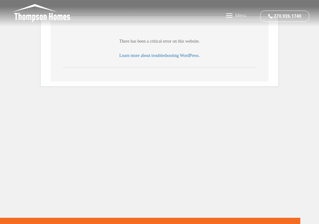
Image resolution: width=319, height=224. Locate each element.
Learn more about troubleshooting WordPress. (159, 55)
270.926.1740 (284, 16)
